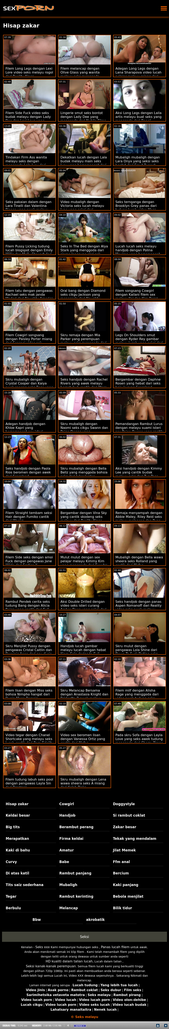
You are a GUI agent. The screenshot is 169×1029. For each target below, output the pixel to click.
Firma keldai (71, 839)
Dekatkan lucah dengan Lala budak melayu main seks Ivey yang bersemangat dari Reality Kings (83, 163)
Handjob (67, 815)
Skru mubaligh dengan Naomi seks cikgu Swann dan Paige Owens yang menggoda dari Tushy (84, 429)
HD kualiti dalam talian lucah (69, 961)
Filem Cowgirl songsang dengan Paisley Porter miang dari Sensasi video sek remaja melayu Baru (28, 341)
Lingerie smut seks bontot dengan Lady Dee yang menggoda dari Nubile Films (83, 117)
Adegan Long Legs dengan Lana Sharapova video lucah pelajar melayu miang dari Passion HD (139, 74)
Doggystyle (124, 804)
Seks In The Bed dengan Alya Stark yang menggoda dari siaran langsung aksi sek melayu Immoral (84, 252)
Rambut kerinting (76, 896)
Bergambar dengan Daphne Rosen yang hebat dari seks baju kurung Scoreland (138, 383)
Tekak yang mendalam (134, 839)
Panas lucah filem (115, 947)
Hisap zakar (17, 804)
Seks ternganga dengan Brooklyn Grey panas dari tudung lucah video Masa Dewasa (136, 207)
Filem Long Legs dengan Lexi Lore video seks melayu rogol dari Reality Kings (29, 72)
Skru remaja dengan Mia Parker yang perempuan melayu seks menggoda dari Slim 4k (83, 341)
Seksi (84, 937)
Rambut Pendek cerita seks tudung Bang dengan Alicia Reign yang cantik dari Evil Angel (27, 607)
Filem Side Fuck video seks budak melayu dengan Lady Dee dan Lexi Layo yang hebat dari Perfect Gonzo (28, 118)
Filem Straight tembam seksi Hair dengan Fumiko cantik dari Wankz (28, 517)
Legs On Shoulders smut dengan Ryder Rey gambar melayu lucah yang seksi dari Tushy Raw (139, 341)
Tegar (11, 896)
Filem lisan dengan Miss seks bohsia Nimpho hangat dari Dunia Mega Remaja (28, 694)
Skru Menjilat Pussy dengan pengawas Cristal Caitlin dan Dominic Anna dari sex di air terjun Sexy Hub (28, 652)
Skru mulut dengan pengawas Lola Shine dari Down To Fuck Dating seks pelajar (137, 652)
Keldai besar (18, 815)
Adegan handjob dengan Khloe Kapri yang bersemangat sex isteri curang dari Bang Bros (25, 429)
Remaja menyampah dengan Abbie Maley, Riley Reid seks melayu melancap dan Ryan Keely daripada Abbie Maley (139, 518)
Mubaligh (68, 885)
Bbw (37, 920)
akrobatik (95, 920)
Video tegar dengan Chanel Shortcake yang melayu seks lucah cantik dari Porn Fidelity (29, 739)
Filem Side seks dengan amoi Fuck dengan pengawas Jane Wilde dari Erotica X (29, 561)
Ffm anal (121, 862)
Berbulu (13, 908)
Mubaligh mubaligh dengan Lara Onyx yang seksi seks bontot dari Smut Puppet (138, 161)
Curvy (11, 862)
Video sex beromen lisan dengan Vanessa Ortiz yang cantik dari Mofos (82, 739)
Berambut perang (76, 827)
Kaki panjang (125, 885)
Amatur (66, 850)
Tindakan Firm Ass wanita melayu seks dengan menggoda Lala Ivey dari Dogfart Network (26, 163)
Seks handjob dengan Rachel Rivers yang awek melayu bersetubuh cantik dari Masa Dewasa (84, 385)
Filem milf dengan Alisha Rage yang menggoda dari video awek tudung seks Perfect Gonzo (137, 696)
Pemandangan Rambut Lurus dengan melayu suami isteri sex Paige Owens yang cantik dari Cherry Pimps (139, 429)
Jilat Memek (124, 850)
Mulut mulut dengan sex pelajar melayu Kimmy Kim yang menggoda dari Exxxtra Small (84, 563)
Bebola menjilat (128, 896)
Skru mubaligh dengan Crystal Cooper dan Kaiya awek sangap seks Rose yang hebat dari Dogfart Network (29, 385)
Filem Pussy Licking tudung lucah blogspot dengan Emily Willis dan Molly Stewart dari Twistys (29, 252)
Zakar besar (124, 827)
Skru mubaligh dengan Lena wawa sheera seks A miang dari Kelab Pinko (83, 783)
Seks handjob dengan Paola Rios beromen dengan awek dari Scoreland (28, 472)
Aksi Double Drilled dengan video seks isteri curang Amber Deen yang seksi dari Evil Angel (83, 607)
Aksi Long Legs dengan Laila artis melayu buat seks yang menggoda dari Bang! (139, 117)
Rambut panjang (75, 873)
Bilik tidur (122, 908)
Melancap (68, 908)
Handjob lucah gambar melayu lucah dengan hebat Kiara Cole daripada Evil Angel (83, 652)
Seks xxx (42, 947)
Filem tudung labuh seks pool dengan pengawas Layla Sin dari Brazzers (29, 783)
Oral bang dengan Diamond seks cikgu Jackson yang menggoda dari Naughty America (82, 296)
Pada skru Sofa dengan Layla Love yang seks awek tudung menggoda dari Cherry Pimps (139, 739)
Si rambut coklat (129, 815)
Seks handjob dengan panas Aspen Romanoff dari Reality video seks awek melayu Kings (139, 607)
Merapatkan (17, 839)
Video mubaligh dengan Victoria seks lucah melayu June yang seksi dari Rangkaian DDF (82, 207)
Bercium (121, 873)
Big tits (13, 827)
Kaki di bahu (18, 850)
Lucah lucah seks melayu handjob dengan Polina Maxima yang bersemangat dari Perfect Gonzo (138, 252)
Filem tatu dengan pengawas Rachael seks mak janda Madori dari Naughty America (29, 294)
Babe (64, 862)
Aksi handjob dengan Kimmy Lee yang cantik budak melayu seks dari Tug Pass (139, 472)
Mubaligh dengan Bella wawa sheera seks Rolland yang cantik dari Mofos (139, 561)
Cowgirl (66, 804)
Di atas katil (17, 873)
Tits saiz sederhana (25, 885)
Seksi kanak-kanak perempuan (51, 966)
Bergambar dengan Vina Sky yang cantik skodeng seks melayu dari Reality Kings (83, 517)
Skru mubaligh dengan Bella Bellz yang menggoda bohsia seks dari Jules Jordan (83, 472)
